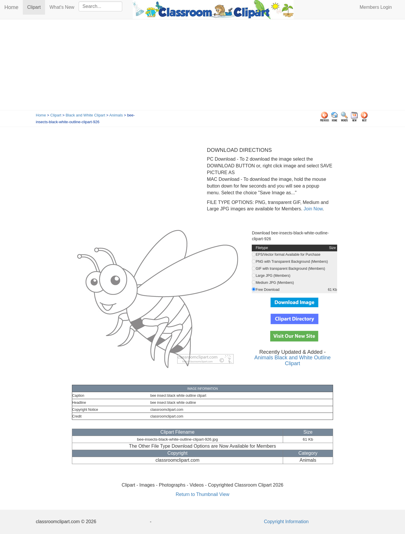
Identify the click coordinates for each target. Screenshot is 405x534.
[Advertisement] (202, 66)
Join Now (312, 208)
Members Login (376, 7)
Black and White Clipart (85, 115)
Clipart (36, 7)
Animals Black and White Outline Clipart (292, 360)
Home (11, 7)
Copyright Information (286, 521)
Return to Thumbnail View (203, 494)
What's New (61, 7)
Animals (116, 115)
